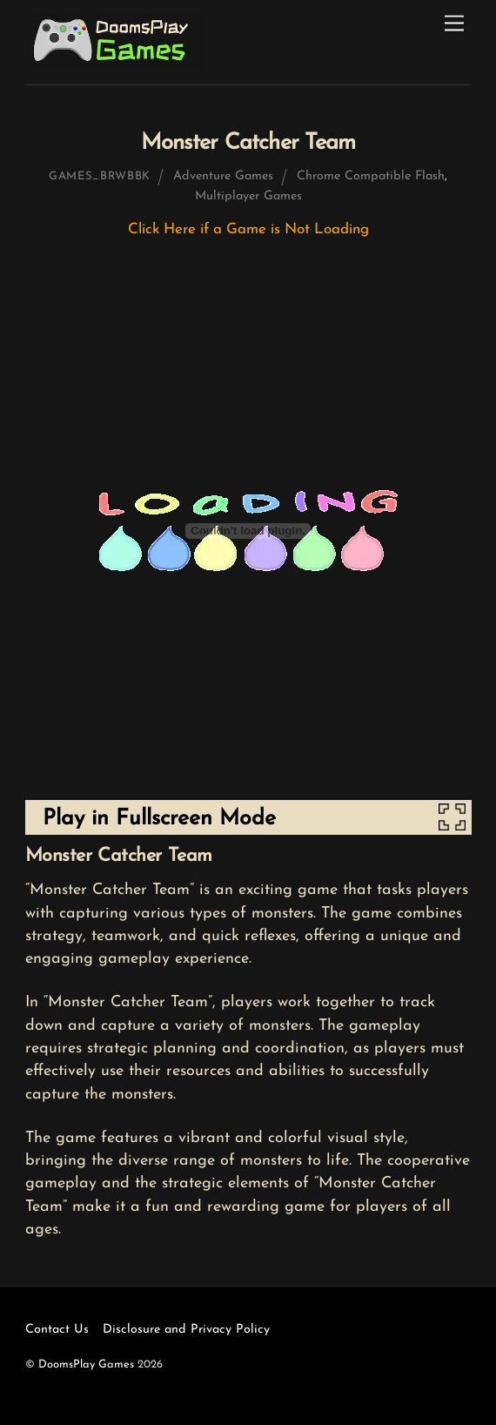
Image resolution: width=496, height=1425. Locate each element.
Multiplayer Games (248, 196)
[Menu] (454, 24)
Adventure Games (223, 176)
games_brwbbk (100, 176)
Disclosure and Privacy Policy (186, 1329)
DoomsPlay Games (86, 1364)
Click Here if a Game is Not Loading (248, 229)
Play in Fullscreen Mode (159, 819)
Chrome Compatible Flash (371, 176)
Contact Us (57, 1329)
